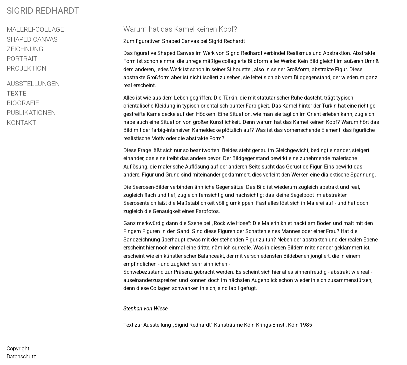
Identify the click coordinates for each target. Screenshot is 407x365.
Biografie (23, 103)
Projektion (26, 68)
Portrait (22, 59)
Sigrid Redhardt (43, 11)
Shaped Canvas (32, 39)
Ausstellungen (33, 84)
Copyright (18, 348)
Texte (16, 93)
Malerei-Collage (35, 29)
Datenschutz (21, 356)
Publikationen (31, 113)
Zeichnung (25, 49)
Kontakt (21, 123)
